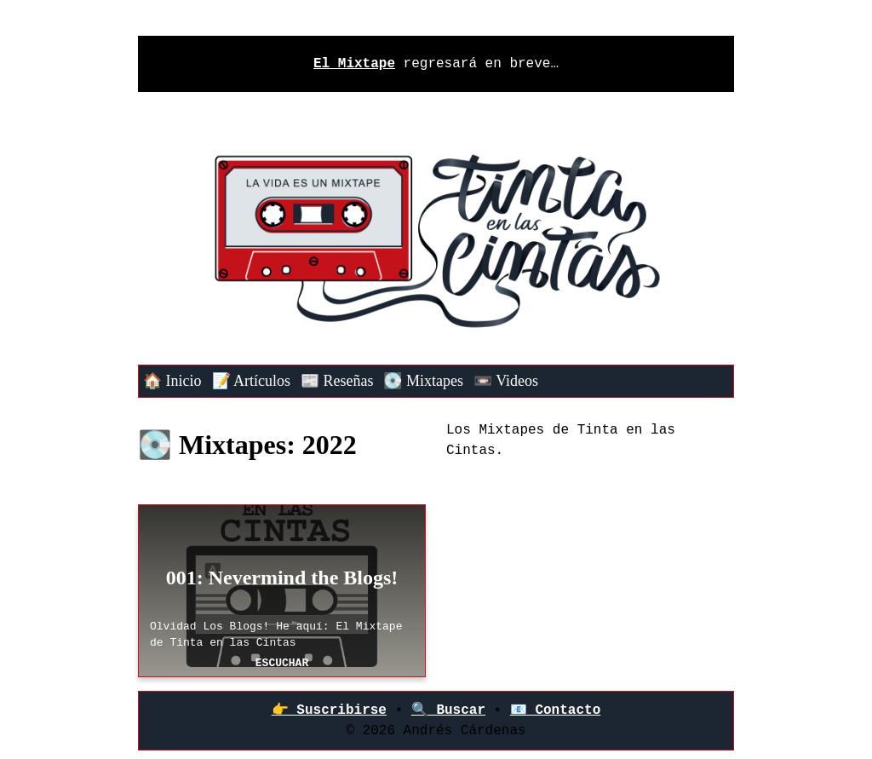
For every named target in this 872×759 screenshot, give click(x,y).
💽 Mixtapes (423, 380)
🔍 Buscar (448, 710)
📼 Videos (505, 380)
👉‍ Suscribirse (329, 710)
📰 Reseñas (337, 380)
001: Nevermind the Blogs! (282, 577)
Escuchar (281, 663)
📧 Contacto (555, 710)
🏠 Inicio (172, 380)
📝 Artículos (251, 380)
